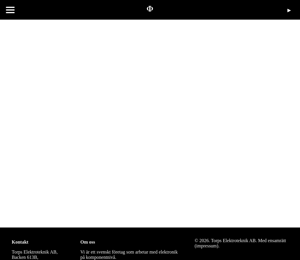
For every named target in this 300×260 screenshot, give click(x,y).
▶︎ (289, 10)
